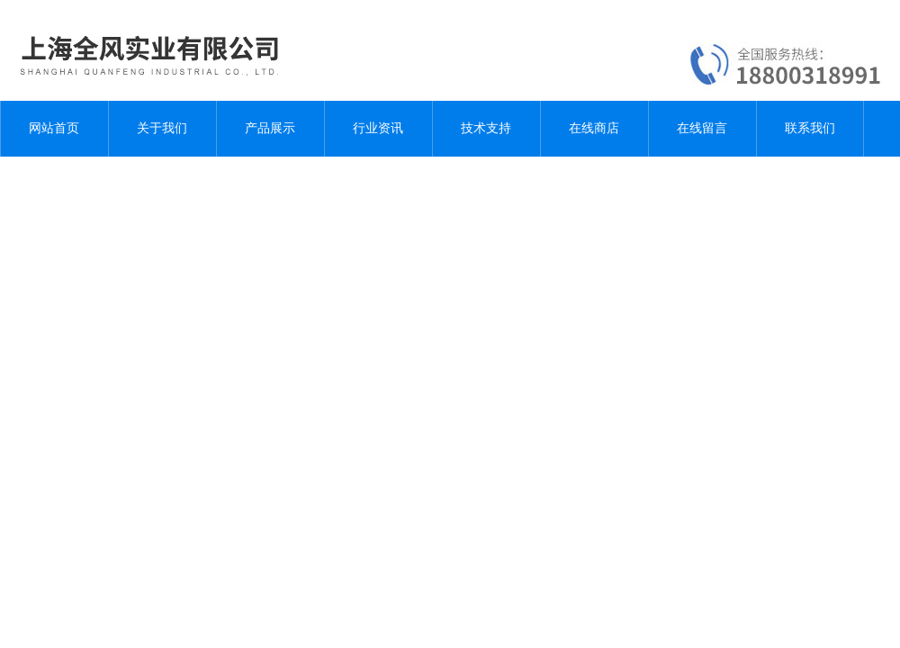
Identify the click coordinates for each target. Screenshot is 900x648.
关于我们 (162, 128)
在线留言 (702, 128)
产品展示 (270, 128)
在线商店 (594, 128)
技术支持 (486, 128)
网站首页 (54, 128)
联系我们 (810, 128)
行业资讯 (378, 128)
